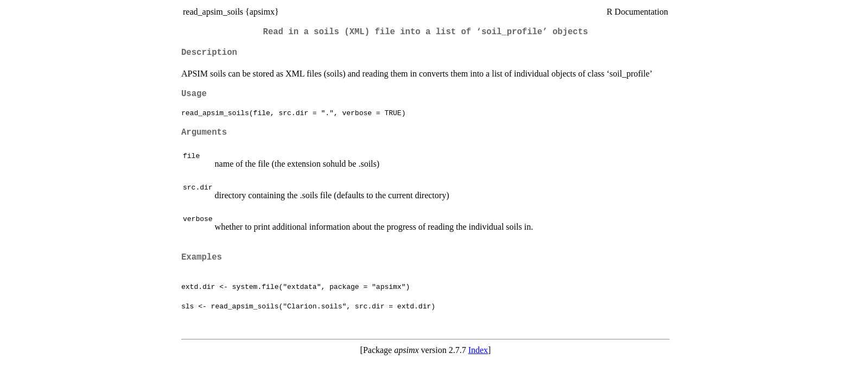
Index (478, 350)
